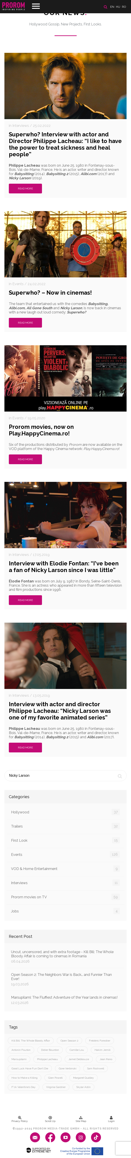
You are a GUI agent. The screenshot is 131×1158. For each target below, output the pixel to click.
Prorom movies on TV (65, 897)
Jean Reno (106, 1059)
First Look (65, 840)
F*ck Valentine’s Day (23, 1087)
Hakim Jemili (102, 1049)
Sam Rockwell (95, 1068)
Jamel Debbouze (78, 1059)
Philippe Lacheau (47, 1059)
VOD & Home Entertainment (65, 868)
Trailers (65, 826)
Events (65, 854)
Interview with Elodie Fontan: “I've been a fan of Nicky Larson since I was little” (64, 566)
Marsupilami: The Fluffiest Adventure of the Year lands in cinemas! (65, 1000)
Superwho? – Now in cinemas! (50, 292)
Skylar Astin (83, 1087)
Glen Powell (55, 1077)
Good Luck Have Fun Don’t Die (29, 1068)
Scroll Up (50, 1119)
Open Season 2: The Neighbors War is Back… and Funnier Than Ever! (65, 979)
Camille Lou (77, 1049)
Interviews (65, 882)
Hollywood (65, 812)
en (112, 6)
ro (124, 6)
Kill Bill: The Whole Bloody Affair (30, 1040)
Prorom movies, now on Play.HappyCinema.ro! (41, 430)
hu (118, 6)
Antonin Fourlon (20, 1049)
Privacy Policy (19, 1119)
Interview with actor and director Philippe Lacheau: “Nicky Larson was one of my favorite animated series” (60, 711)
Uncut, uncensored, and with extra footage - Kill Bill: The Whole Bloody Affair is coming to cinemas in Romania (65, 956)
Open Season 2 (69, 1040)
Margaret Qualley (83, 1077)
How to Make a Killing (24, 1077)
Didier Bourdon (50, 1049)
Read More (25, 188)
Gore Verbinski (67, 1068)
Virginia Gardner (56, 1087)
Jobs (65, 911)
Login (111, 1119)
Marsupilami (19, 1059)
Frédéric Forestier (99, 1040)
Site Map (81, 1119)
